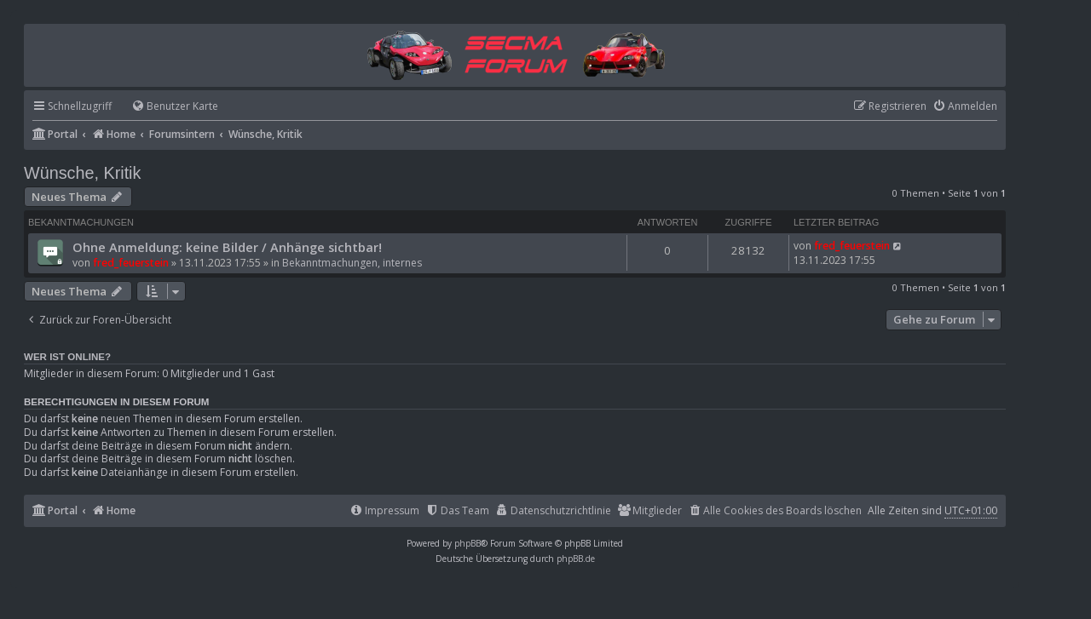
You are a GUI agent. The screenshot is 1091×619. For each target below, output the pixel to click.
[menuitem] (167, 106)
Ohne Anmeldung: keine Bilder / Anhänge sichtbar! (227, 246)
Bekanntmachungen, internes (352, 262)
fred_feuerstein (131, 262)
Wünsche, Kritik (82, 172)
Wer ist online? (67, 357)
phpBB (467, 543)
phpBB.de (576, 559)
